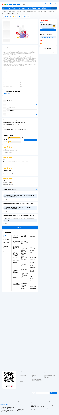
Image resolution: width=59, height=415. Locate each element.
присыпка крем (32, 289)
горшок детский (32, 267)
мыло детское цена (16, 273)
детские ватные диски (15, 287)
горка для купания (33, 270)
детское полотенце (33, 272)
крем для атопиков (16, 251)
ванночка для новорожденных (32, 259)
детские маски (23, 263)
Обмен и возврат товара (24, 374)
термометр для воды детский (24, 279)
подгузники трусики (24, 247)
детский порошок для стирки (33, 256)
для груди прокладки (24, 289)
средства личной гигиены (32, 238)
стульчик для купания (24, 270)
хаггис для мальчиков (24, 236)
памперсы (14, 240)
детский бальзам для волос (16, 280)
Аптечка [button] (5, 240)
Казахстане (12, 393)
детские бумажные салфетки (33, 287)
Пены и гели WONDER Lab (48, 11)
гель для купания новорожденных (15, 253)
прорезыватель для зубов (33, 280)
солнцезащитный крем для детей (16, 275)
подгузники (23, 265)
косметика (31, 235)
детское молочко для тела (24, 261)
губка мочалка (32, 271)
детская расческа (16, 285)
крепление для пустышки (32, 278)
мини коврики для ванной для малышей (33, 266)
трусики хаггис (15, 237)
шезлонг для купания (33, 268)
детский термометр (24, 277)
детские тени (15, 277)
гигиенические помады (15, 264)
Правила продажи (23, 375)
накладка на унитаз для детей (24, 274)
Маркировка (7, 93)
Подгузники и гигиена (10, 11)
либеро (14, 238)
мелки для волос (15, 270)
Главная (3, 11)
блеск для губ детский (15, 266)
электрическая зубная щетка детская (24, 251)
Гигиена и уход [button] (6, 239)
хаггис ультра (23, 241)
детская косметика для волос (16, 261)
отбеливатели (32, 250)
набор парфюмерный (15, 272)
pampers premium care (24, 245)
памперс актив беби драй (24, 243)
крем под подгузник (24, 235)
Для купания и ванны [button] (6, 247)
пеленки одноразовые (32, 284)
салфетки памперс (16, 246)
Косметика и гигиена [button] (5, 237)
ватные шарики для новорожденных (16, 257)
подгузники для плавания (24, 249)
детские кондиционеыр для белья (33, 248)
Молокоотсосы (32, 236)
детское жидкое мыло (24, 276)
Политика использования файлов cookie (25, 378)
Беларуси (16, 393)
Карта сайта (21, 381)
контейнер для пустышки (32, 274)
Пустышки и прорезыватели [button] (6, 250)
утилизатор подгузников (32, 282)
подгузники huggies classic (24, 238)
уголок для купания (33, 257)
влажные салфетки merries (16, 248)
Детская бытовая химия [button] (6, 244)
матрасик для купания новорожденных (32, 263)
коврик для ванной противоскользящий (16, 284)
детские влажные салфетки (24, 281)
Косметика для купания (31, 11)
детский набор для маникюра (16, 268)
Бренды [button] (4, 235)
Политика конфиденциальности (25, 376)
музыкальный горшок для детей (24, 267)
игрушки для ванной (16, 282)
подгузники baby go (16, 241)
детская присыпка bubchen (16, 244)
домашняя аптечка (24, 283)
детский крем (15, 289)
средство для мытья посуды (33, 252)
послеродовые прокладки (32, 243)
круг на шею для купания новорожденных (24, 256)
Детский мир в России (6, 393)
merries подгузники (16, 242)
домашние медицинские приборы (23, 285)
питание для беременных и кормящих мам (32, 241)
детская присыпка (24, 269)
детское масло (23, 264)
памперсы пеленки (33, 288)
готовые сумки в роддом (32, 246)
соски (31, 276)
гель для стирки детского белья (23, 259)
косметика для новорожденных (15, 255)
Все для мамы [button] (6, 242)
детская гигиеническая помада (23, 253)
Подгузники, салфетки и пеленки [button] (5, 252)
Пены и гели (40, 11)
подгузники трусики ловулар (16, 235)
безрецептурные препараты (24, 288)
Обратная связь (22, 380)
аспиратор (15, 249)
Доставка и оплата (23, 372)
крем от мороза (15, 278)
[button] (54, 8)
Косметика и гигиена (21, 11)
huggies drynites (24, 240)
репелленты (15, 262)
